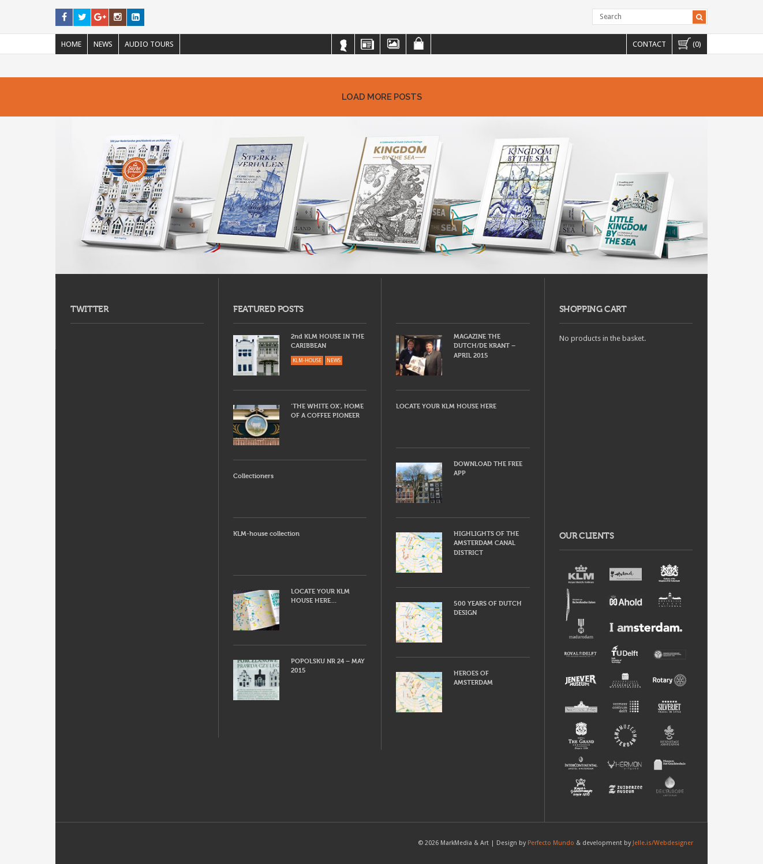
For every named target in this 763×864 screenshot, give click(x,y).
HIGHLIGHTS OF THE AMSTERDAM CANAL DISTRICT (486, 543)
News (103, 44)
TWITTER (89, 309)
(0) (689, 43)
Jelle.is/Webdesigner (663, 843)
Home (71, 44)
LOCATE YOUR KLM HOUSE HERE (446, 406)
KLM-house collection (266, 534)
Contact (649, 44)
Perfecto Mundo (551, 843)
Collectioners (253, 476)
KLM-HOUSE (307, 360)
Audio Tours (149, 44)
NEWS (334, 360)
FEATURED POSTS (268, 309)
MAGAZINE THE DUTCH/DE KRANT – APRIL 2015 (484, 346)
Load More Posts (381, 97)
